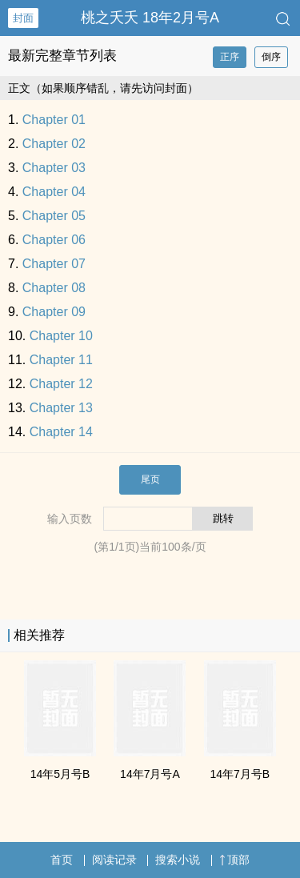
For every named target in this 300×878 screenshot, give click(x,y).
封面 (23, 18)
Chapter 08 (54, 288)
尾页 (150, 479)
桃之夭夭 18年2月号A (150, 18)
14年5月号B (60, 774)
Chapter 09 (54, 312)
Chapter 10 (61, 336)
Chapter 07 (54, 264)
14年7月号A (150, 774)
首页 (61, 859)
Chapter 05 (54, 216)
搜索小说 (177, 859)
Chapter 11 (61, 360)
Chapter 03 (54, 167)
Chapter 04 (54, 191)
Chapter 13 (61, 408)
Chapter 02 (54, 143)
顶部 (234, 859)
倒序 (271, 56)
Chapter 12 (61, 384)
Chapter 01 (54, 119)
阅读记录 (114, 859)
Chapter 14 (61, 432)
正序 (229, 56)
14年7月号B (240, 774)
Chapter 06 (54, 240)
